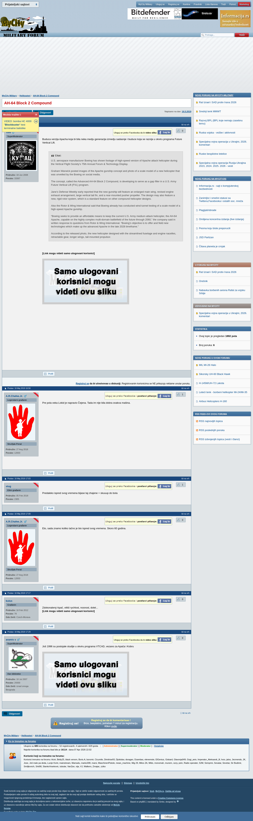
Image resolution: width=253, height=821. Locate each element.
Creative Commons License (170, 798)
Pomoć (232, 4)
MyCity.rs (159, 791)
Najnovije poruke (111, 783)
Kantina (186, 4)
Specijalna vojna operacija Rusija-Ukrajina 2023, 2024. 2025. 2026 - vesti (222, 410)
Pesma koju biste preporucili (214, 474)
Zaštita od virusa (172, 791)
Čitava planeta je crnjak (212, 492)
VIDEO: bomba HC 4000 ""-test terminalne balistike (17, 125)
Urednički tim (142, 783)
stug (8, 486)
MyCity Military (145, 4)
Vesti (152, 791)
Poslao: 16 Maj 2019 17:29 (19, 632)
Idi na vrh (186, 713)
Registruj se (173, 4)
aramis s (11, 639)
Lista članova (211, 4)
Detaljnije (159, 746)
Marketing (244, 4)
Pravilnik (198, 4)
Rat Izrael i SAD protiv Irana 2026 (217, 161)
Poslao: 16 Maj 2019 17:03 (19, 479)
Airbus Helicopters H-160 (213, 290)
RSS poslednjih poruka (211, 319)
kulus (9, 600)
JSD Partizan (206, 483)
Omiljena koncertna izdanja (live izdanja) (221, 465)
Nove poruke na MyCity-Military (214, 341)
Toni (8, 132)
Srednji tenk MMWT (210, 357)
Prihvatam (150, 816)
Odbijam (169, 816)
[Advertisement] (126, 68)
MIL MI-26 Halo (207, 254)
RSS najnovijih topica (211, 310)
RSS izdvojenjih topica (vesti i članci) (219, 328)
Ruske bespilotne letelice (213, 399)
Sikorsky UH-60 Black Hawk (214, 263)
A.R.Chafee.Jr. (14, 396)
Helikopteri (24, 96)
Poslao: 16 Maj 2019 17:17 (19, 593)
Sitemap (128, 783)
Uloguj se (160, 4)
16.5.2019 (186, 111)
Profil (50, 374)
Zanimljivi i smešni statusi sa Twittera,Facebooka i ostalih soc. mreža (221, 445)
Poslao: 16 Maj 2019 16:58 (19, 388)
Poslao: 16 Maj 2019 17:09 (19, 514)
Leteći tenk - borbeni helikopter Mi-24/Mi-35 (223, 281)
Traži (223, 4)
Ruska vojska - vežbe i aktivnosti (217, 378)
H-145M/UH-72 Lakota (211, 272)
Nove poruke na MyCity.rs (210, 425)
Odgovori (45, 112)
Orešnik (203, 170)
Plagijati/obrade (207, 456)
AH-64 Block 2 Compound (46, 96)
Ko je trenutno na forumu (22, 741)
